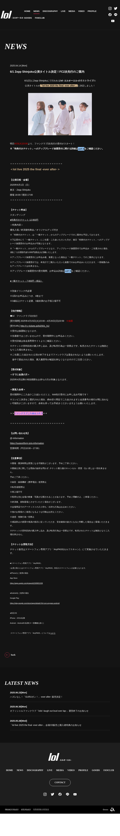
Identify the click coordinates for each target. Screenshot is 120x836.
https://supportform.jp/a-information (27, 467)
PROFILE (92, 11)
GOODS (28, 18)
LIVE (63, 11)
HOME (27, 11)
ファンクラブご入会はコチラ (28, 437)
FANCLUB (40, 18)
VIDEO (81, 11)
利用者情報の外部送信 (41, 832)
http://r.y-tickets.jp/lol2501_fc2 (35, 350)
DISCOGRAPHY (50, 11)
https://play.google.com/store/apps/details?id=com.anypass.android (35, 627)
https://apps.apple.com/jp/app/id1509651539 (26, 607)
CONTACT (60, 805)
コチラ (81, 173)
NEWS (36, 11)
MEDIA (72, 11)
